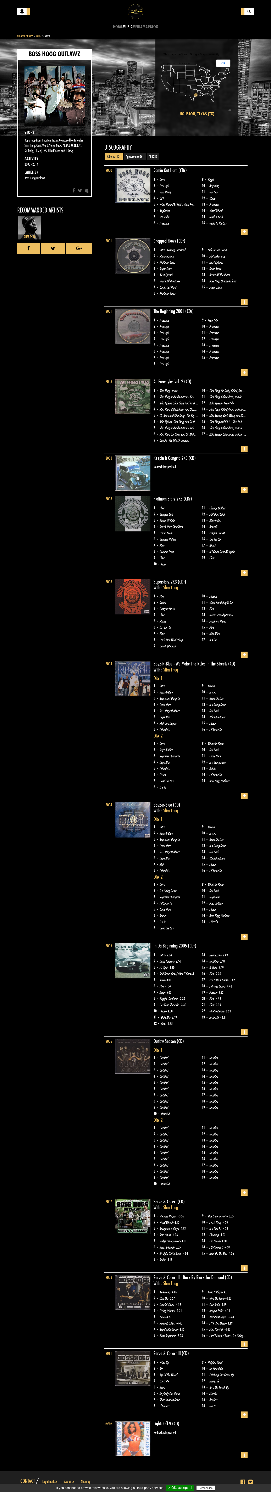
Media (137, 27)
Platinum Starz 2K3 (169, 498)
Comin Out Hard (166, 170)
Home (117, 27)
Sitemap (85, 1481)
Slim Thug (170, 587)
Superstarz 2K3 (166, 581)
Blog (154, 27)
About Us (69, 1481)
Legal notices (49, 1481)
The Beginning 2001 (169, 311)
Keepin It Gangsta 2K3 (171, 458)
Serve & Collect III (168, 1353)
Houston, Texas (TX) (197, 114)
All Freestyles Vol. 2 (169, 381)
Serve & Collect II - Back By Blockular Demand (189, 1277)
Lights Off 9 (163, 1423)
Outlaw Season (165, 1041)
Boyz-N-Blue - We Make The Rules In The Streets (191, 663)
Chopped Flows (165, 240)
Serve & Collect (166, 1201)
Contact (27, 1481)
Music (127, 27)
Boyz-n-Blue (163, 804)
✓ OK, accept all (180, 1488)
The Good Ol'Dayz (25, 36)
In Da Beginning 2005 (171, 945)
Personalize (206, 1488)
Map (146, 27)
